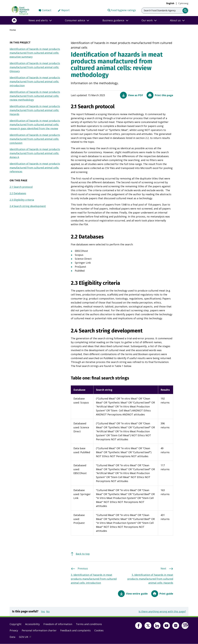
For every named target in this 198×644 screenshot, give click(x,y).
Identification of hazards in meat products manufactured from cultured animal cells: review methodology (35, 96)
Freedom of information (57, 624)
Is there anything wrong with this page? (162, 611)
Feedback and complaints (75, 630)
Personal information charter (39, 630)
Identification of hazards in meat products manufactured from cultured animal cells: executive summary (35, 53)
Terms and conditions (89, 624)
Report (65, 10)
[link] (183, 3)
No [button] (48, 611)
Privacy (14, 630)
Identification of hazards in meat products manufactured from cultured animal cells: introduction (35, 81)
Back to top (83, 553)
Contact (46, 10)
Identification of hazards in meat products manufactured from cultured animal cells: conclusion (35, 139)
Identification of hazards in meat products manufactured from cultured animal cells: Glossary (35, 67)
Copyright (15, 624)
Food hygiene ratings (122, 10)
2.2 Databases (18, 193)
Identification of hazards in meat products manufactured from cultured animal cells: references (35, 167)
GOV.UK (26, 637)
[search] (185, 10)
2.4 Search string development (28, 206)
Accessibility (32, 624)
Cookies (99, 630)
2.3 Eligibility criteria (22, 199)
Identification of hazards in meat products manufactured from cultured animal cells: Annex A (35, 153)
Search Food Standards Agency (160, 10)
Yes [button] (43, 611)
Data (12, 637)
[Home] (14, 20)
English (170, 3)
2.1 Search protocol (21, 186)
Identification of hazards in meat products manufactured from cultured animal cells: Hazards (35, 110)
